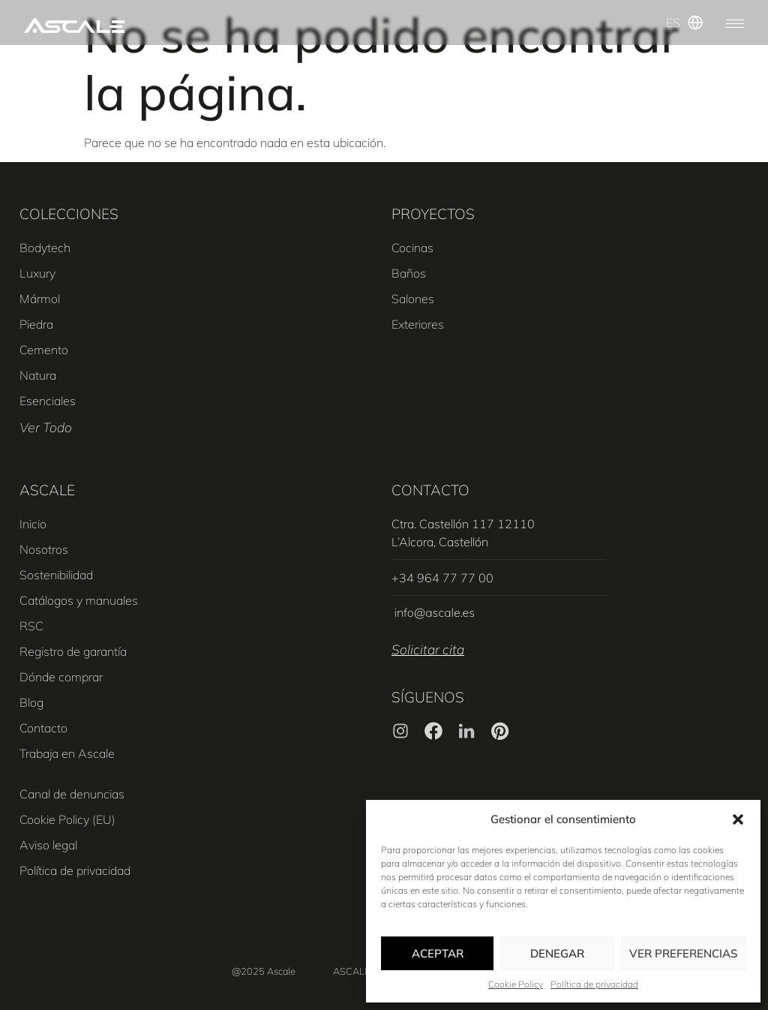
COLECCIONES (69, 214)
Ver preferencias (683, 953)
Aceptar (438, 953)
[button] (738, 819)
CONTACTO (431, 490)
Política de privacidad (594, 984)
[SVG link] (74, 25)
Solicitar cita (428, 649)
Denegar (557, 953)
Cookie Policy (515, 984)
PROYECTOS (433, 214)
